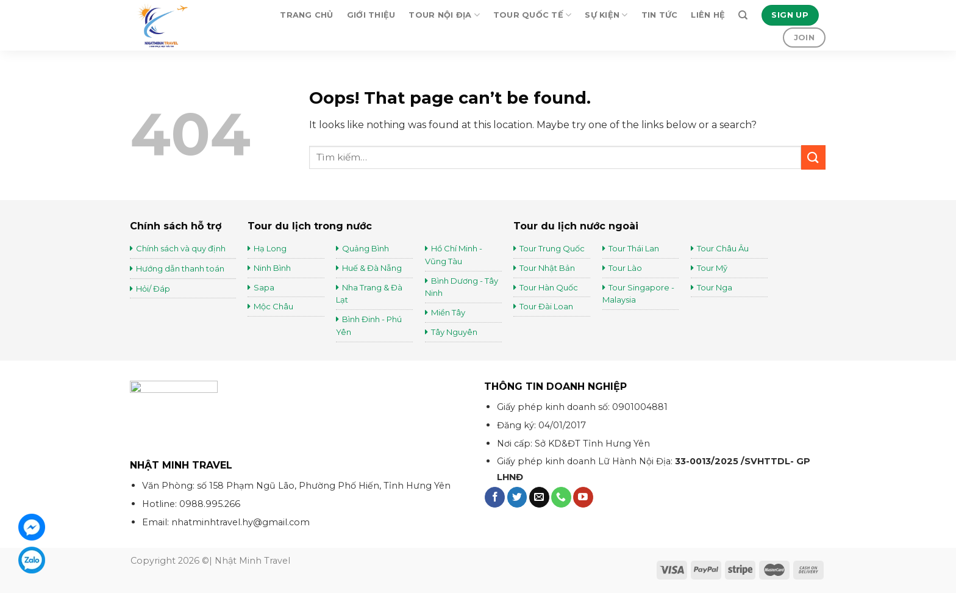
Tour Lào (625, 268)
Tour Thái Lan (634, 248)
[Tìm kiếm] (742, 15)
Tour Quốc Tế (532, 15)
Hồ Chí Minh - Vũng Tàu (453, 254)
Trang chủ (306, 15)
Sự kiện (606, 15)
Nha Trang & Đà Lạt (369, 293)
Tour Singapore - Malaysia (638, 293)
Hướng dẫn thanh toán (180, 268)
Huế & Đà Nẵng (372, 268)
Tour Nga (714, 287)
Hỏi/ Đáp (153, 288)
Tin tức (659, 15)
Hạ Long (270, 248)
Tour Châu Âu (724, 248)
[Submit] (813, 157)
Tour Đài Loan (546, 306)
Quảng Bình (365, 248)
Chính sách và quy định (181, 248)
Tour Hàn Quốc (548, 287)
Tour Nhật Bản (548, 268)
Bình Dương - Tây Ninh (461, 287)
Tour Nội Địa (444, 15)
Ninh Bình (272, 268)
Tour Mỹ (713, 268)
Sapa (264, 287)
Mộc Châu (273, 306)
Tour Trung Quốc (552, 248)
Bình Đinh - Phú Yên (369, 325)
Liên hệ (708, 15)
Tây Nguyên (454, 332)
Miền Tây (448, 312)
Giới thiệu (371, 15)
